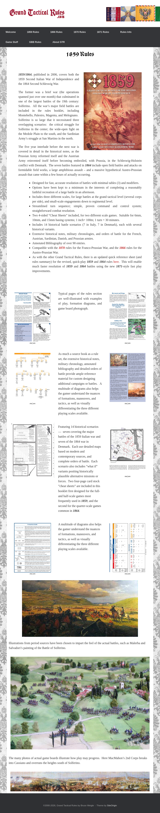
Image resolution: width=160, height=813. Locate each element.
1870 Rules (80, 32)
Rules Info (125, 32)
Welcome (11, 32)
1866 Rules (56, 32)
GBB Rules (35, 42)
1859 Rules (33, 32)
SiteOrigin (112, 805)
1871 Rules (103, 32)
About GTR (59, 42)
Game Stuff (12, 42)
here (116, 261)
